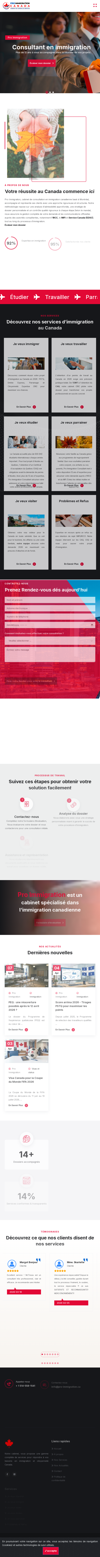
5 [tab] (52, 1354)
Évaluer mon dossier (15, 225)
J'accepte (51, 1550)
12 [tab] (52, 1363)
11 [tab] (50, 1363)
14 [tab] (57, 1363)
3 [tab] (47, 1354)
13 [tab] (55, 1363)
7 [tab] (57, 1354)
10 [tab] (47, 1363)
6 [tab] (55, 1354)
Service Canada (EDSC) (81, 217)
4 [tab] (50, 1354)
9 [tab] (44, 1363)
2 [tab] (44, 1354)
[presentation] (24, 668)
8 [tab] (42, 1363)
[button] (47, 92)
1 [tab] (42, 1354)
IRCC (55, 217)
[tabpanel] (26, 1276)
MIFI (63, 217)
